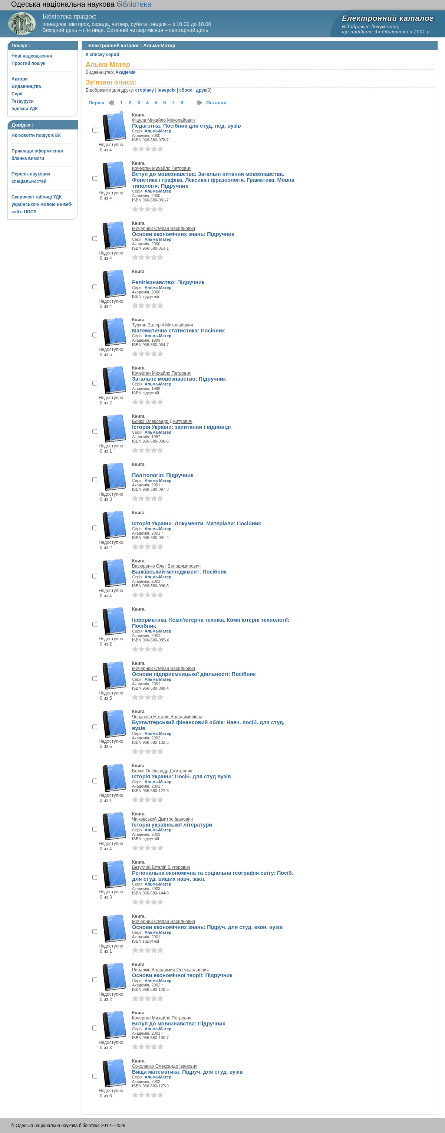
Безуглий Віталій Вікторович (161, 867)
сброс (185, 90)
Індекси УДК (24, 108)
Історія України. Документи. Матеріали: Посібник (196, 523)
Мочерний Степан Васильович (163, 228)
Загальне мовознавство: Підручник (179, 379)
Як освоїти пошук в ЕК (36, 135)
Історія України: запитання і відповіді (181, 427)
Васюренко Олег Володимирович (166, 566)
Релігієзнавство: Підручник (168, 282)
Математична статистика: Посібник (178, 331)
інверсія (167, 90)
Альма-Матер (158, 131)
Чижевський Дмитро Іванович (162, 819)
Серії (16, 93)
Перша (97, 102)
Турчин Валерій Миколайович (162, 325)
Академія (125, 72)
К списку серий (102, 54)
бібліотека (81, 4)
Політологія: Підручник (162, 475)
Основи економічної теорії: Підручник (182, 975)
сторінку (144, 90)
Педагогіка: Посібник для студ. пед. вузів (186, 126)
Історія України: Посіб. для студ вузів (181, 776)
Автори (19, 79)
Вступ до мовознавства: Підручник (178, 1024)
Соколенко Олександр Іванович (164, 1066)
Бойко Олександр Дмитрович (162, 421)
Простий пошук (28, 63)
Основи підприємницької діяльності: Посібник (194, 674)
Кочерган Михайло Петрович (161, 168)
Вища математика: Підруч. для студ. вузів (187, 1072)
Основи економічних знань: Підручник (183, 234)
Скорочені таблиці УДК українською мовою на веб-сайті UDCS (42, 204)
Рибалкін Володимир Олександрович (170, 969)
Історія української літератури (172, 825)
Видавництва (26, 86)
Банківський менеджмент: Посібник (179, 572)
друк (201, 90)
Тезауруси (22, 101)
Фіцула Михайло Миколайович (163, 120)
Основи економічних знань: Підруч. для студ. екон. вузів (207, 927)
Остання (216, 102)
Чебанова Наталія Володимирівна (167, 716)
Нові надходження (31, 56)
